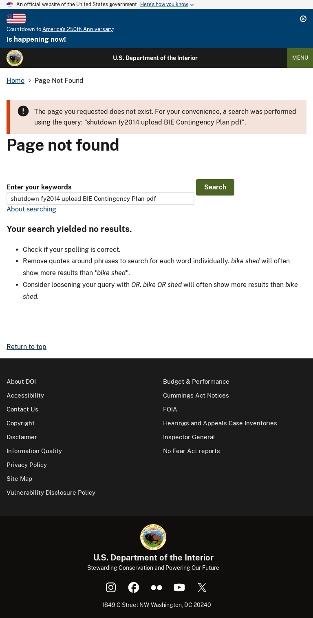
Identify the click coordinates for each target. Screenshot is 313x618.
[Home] (15, 58)
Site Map (19, 478)
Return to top (26, 347)
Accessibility (25, 395)
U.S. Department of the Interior (155, 58)
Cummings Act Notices (196, 395)
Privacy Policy (27, 464)
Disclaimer (22, 436)
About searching (31, 209)
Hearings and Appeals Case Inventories (220, 423)
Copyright (21, 423)
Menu (300, 58)
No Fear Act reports (191, 450)
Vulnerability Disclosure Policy (51, 492)
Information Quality (34, 450)
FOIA (170, 409)
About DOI (21, 381)
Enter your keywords (39, 187)
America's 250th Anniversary (77, 29)
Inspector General (189, 436)
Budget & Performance (196, 381)
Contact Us (22, 409)
